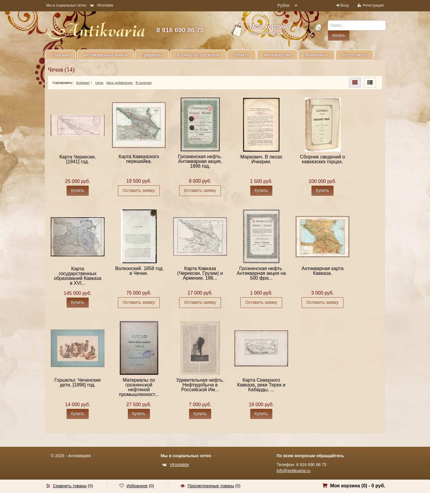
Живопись (316, 54)
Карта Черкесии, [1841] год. (77, 159)
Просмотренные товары (211, 485)
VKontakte (101, 5)
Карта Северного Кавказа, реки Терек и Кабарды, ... (261, 385)
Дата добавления (119, 82)
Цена (99, 82)
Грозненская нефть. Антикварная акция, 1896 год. (200, 161)
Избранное (137, 485)
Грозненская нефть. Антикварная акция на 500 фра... (261, 273)
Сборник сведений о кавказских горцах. (322, 159)
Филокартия (277, 54)
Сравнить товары (70, 485)
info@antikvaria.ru (293, 470)
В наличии (143, 82)
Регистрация (373, 5)
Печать (241, 54)
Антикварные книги (105, 54)
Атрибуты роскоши (198, 54)
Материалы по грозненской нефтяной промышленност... (139, 387)
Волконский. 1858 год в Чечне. (139, 271)
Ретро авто (354, 54)
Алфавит (83, 82)
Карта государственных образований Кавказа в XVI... (77, 276)
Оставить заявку (139, 190)
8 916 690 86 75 (180, 30)
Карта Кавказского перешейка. (139, 159)
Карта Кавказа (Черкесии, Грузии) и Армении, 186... (200, 273)
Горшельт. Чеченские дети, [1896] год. (77, 382)
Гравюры (152, 54)
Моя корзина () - (357, 485)
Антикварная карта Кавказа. (323, 271)
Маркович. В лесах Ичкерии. (261, 159)
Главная (60, 54)
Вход (344, 5)
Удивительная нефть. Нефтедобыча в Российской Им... (200, 385)
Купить (77, 190)
